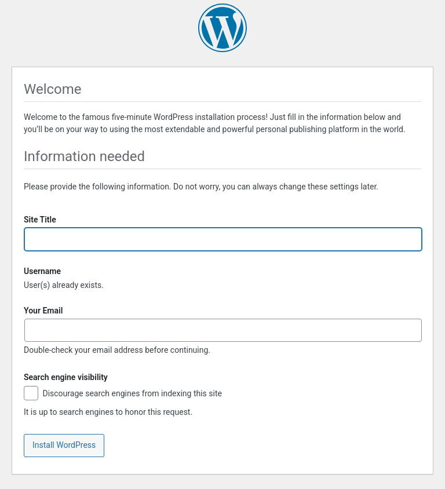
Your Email (43, 310)
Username (42, 271)
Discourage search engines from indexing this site (123, 394)
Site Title (40, 219)
